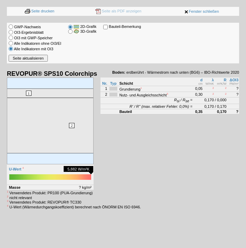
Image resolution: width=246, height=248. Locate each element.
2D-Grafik (85, 26)
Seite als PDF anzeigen (118, 11)
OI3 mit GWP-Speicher (31, 38)
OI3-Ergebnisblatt (26, 32)
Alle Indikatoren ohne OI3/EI (35, 43)
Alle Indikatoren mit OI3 (31, 49)
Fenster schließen (204, 11)
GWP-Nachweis (25, 27)
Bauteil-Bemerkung (125, 26)
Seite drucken (39, 11)
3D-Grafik (85, 31)
